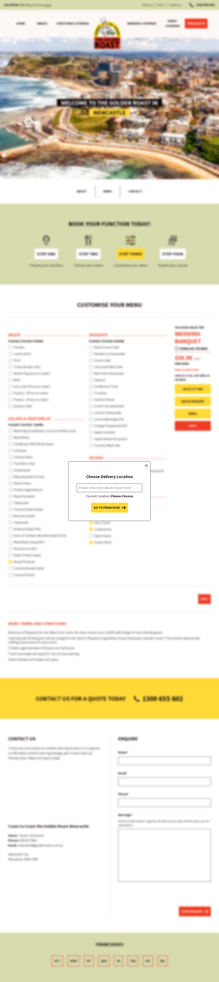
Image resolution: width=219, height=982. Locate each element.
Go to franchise (110, 507)
